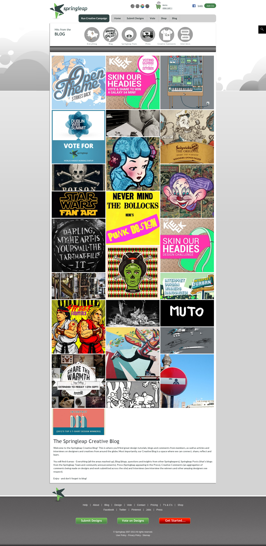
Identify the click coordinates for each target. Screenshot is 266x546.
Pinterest (136, 509)
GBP (137, 6)
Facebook (108, 509)
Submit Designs (135, 18)
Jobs (148, 509)
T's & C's (167, 505)
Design (118, 505)
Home (117, 18)
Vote (152, 18)
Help (85, 505)
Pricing (154, 505)
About (96, 505)
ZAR (142, 6)
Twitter (122, 509)
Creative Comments (167, 43)
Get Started (174, 521)
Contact (141, 505)
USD (133, 6)
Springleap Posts (129, 43)
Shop (163, 18)
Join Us (210, 5)
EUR (147, 6)
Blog (174, 18)
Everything (92, 43)
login (200, 5)
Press (148, 43)
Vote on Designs (133, 521)
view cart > (167, 8)
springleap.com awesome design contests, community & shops (78, 9)
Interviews (185, 43)
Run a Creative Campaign (94, 18)
